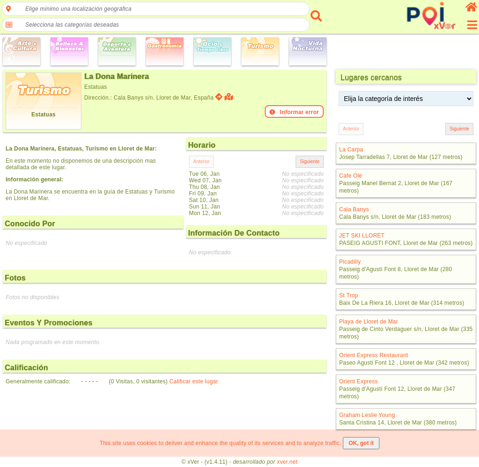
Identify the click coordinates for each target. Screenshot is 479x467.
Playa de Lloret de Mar (368, 321)
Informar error (294, 112)
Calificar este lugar (193, 381)
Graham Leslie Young (367, 415)
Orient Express (358, 381)
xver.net (287, 462)
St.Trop (348, 295)
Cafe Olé (350, 175)
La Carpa (351, 149)
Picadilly (350, 262)
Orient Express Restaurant (373, 355)
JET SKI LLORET (362, 235)
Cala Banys (354, 209)
